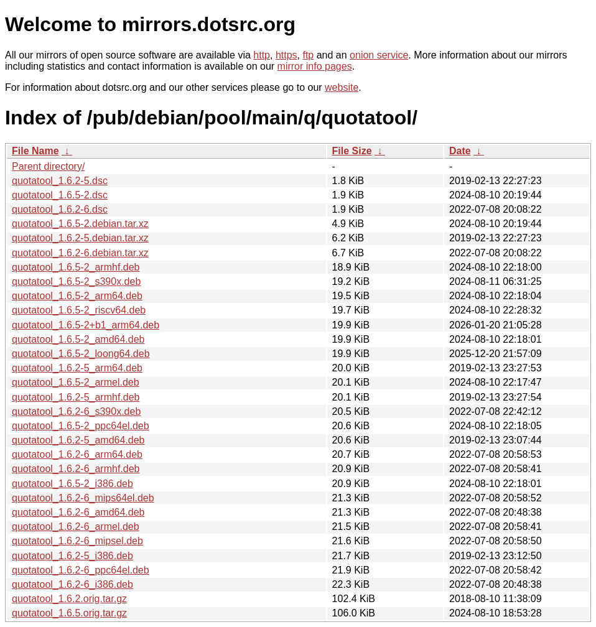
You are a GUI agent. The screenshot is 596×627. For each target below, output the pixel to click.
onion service (379, 55)
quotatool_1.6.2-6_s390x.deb (76, 411)
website (341, 87)
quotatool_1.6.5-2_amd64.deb (78, 339)
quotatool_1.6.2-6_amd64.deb (78, 512)
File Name (35, 151)
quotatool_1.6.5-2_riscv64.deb (79, 310)
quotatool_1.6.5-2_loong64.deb (81, 353)
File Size (352, 151)
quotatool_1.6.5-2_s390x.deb (76, 281)
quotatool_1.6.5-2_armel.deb (75, 382)
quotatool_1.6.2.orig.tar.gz (69, 598)
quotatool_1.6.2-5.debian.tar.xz (80, 238)
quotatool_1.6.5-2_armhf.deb (75, 267)
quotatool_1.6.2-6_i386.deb (72, 584)
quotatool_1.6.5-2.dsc (60, 195)
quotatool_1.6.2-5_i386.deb (72, 555)
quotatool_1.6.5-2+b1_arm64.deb (85, 325)
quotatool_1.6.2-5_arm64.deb (77, 368)
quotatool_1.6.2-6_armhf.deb (75, 468)
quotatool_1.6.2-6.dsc (60, 209)
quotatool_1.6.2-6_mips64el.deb (83, 498)
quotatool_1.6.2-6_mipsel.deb (77, 541)
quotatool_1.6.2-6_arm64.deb (77, 454)
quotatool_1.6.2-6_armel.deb (75, 526)
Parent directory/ (48, 166)
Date (460, 151)
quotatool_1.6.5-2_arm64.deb (77, 295)
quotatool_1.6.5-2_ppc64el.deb (80, 425)
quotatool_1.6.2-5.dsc (60, 180)
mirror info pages (314, 66)
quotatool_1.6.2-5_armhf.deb (75, 397)
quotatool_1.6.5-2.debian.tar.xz (80, 223)
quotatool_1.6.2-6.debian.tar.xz (80, 253)
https (286, 55)
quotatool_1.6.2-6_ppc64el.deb (80, 570)
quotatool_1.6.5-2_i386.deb (72, 483)
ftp (308, 55)
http (261, 55)
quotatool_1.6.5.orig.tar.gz (69, 613)
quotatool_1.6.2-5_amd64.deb (78, 440)
